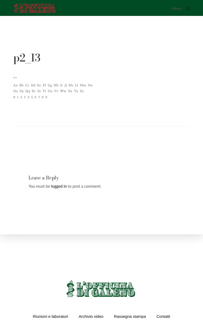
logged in (59, 186)
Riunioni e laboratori (50, 316)
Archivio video (91, 316)
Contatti (163, 316)
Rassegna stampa (130, 316)
